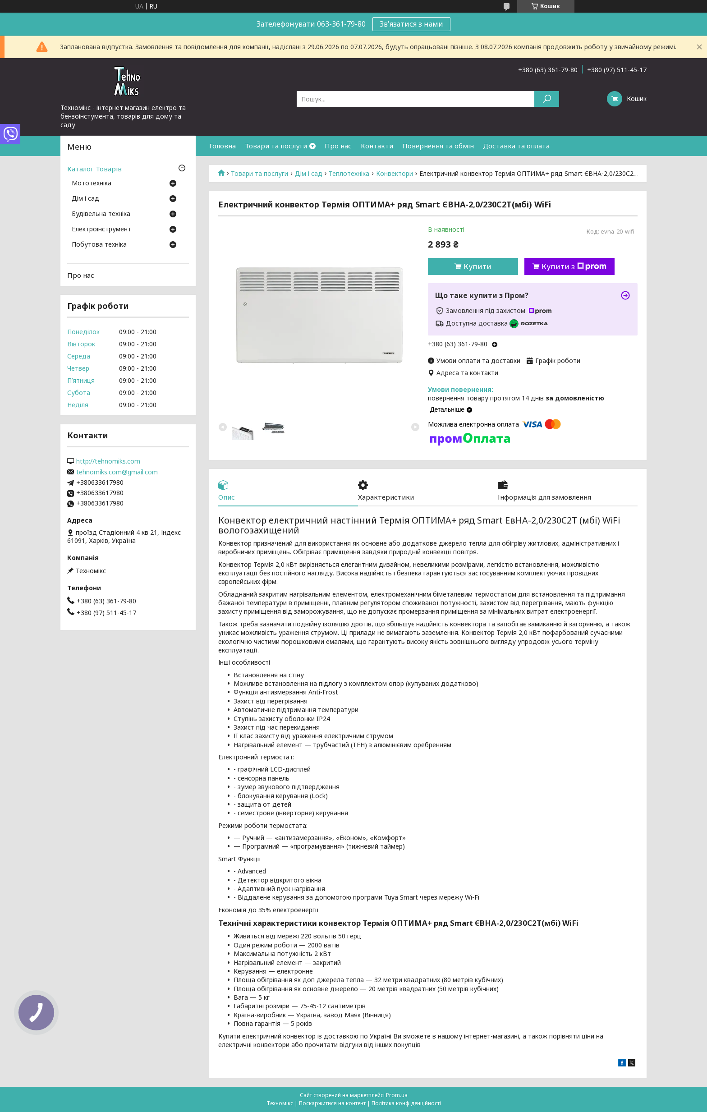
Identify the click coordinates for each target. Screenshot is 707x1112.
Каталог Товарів (94, 168)
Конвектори (394, 174)
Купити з (574, 266)
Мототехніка (91, 183)
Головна (222, 145)
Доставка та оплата (516, 145)
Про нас (338, 145)
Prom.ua (397, 1095)
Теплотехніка (349, 174)
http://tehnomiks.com (108, 461)
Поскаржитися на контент (332, 1103)
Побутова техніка (99, 244)
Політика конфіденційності (406, 1103)
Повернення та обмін (438, 145)
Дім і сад (308, 174)
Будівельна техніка (101, 214)
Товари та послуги (276, 145)
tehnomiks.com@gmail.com (117, 472)
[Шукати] (546, 99)
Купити (477, 266)
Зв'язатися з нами (411, 24)
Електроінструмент (101, 229)
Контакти (377, 145)
